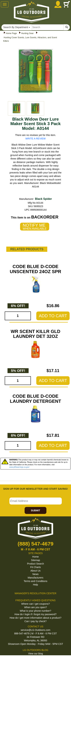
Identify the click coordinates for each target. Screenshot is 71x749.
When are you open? (35, 607)
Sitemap (35, 560)
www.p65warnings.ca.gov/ (19, 467)
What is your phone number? (35, 610)
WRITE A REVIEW (35, 138)
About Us (36, 570)
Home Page (11, 33)
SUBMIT (35, 510)
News (35, 574)
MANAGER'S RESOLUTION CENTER (35, 593)
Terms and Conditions (35, 581)
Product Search (35, 563)
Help (35, 584)
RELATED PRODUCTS (26, 249)
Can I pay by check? (35, 621)
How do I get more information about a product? (35, 617)
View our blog (35, 653)
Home (35, 556)
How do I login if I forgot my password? (35, 614)
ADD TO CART (53, 315)
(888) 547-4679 (35, 544)
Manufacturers (35, 577)
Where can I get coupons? (35, 603)
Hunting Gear (27, 33)
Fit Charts (35, 567)
